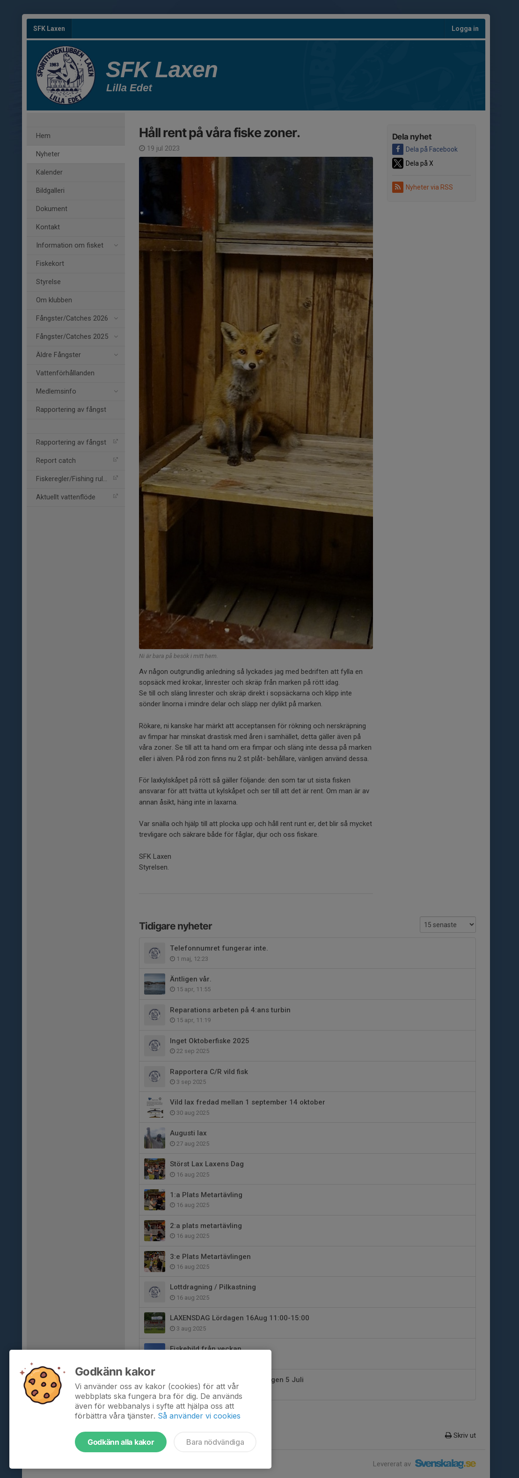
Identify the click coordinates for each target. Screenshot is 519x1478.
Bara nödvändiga (215, 1442)
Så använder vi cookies (199, 1415)
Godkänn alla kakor (121, 1442)
